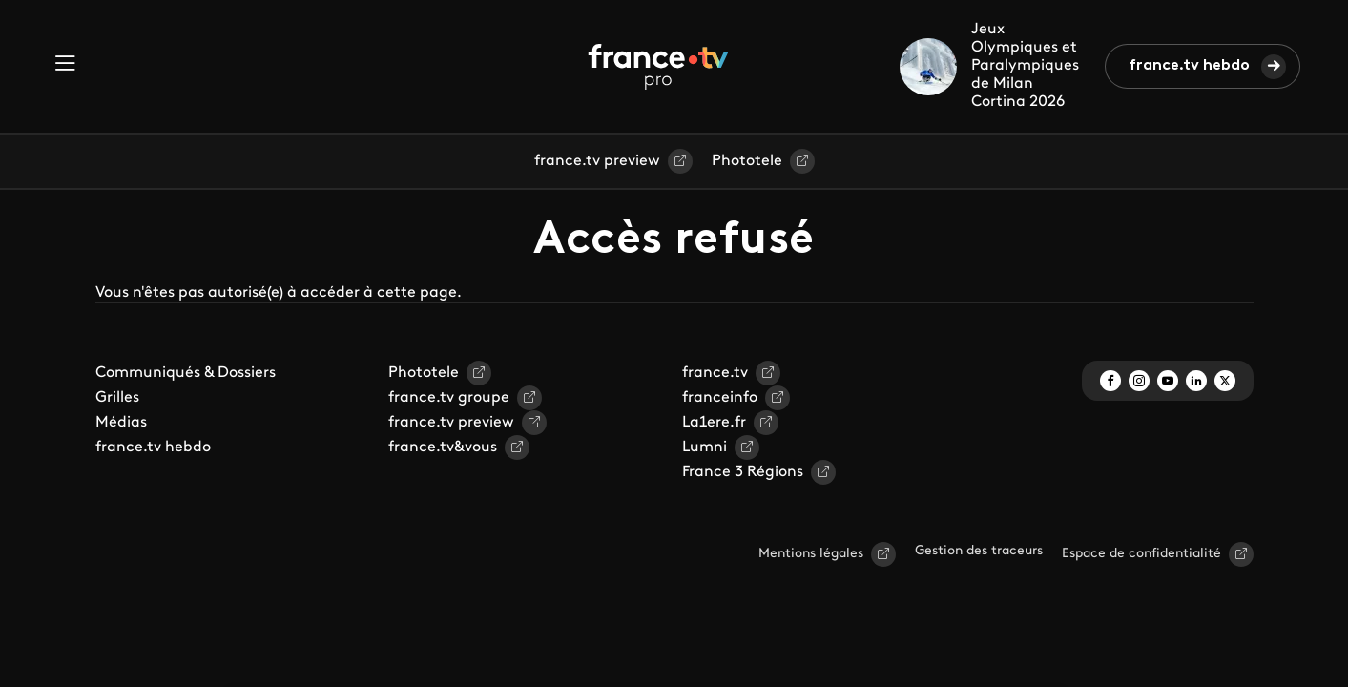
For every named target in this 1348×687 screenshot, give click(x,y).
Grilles (117, 398)
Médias (121, 422)
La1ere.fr (714, 422)
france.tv (715, 373)
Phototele (747, 161)
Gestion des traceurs (979, 551)
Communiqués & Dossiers (185, 373)
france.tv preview (597, 161)
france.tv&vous (442, 447)
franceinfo (719, 398)
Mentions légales (810, 554)
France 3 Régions (742, 472)
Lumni (704, 447)
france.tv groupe (448, 398)
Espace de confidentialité (1141, 554)
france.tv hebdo (1189, 65)
